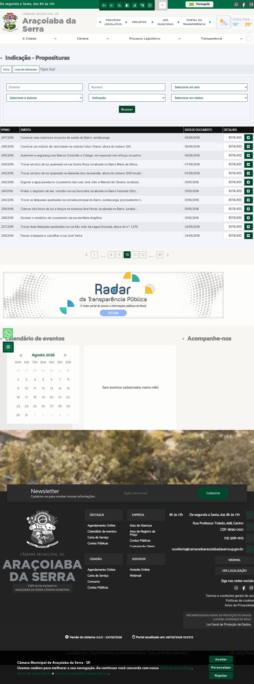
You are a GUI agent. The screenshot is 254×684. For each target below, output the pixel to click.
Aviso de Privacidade (239, 605)
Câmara (38, 38)
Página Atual (47, 69)
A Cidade (16, 38)
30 (160, 254)
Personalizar (221, 667)
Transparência (105, 38)
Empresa (187, 38)
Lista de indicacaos (26, 69)
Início (6, 69)
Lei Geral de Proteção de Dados (229, 624)
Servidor (233, 38)
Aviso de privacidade (34, 673)
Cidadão (210, 38)
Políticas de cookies (240, 600)
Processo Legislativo (69, 38)
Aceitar (221, 659)
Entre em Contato (158, 38)
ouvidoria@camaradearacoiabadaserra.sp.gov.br (207, 549)
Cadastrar (213, 493)
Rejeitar (221, 675)
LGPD (128, 38)
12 (143, 254)
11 (135, 254)
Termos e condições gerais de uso (230, 596)
